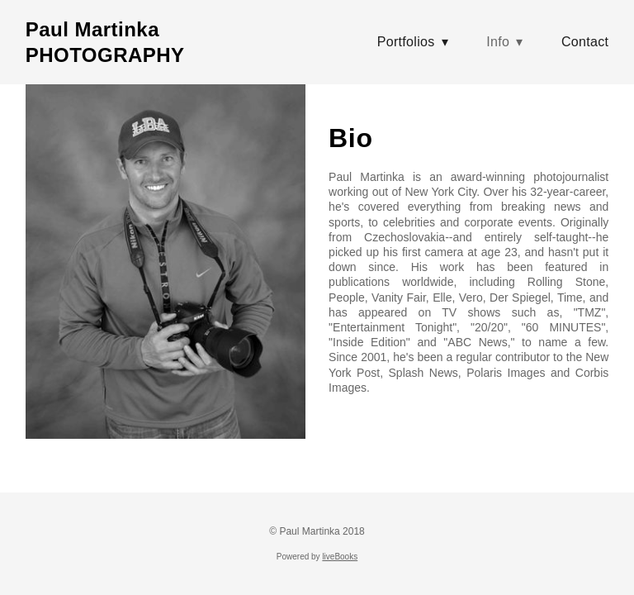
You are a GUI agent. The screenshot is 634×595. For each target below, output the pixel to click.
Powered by (317, 556)
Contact (584, 42)
